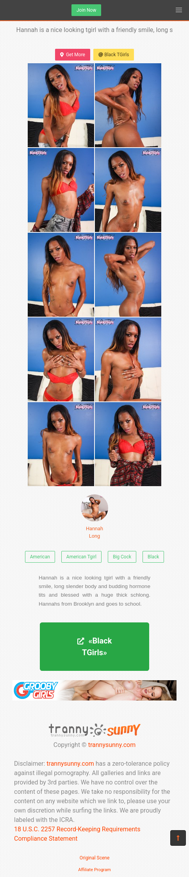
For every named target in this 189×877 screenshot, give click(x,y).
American (40, 557)
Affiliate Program (94, 869)
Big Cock (122, 557)
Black (153, 557)
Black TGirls (113, 54)
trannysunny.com (112, 745)
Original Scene (95, 858)
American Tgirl (81, 557)
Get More (72, 54)
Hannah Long (94, 516)
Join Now (86, 10)
